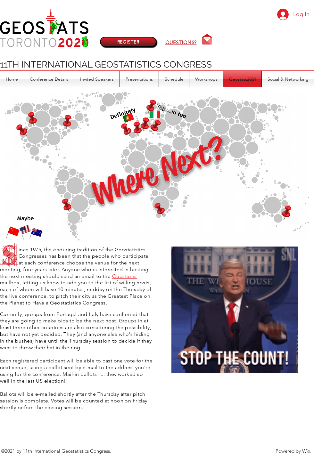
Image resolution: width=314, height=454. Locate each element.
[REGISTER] (128, 42)
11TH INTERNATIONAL (47, 64)
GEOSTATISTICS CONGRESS (153, 64)
